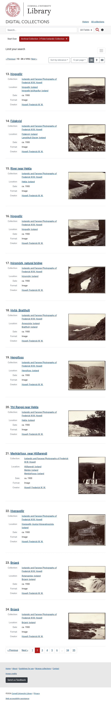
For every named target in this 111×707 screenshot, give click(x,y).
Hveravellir (17, 511)
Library (38, 9)
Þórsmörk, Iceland (30, 276)
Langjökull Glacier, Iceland (34, 137)
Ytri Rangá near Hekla (24, 407)
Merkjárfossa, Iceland (34, 473)
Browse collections (43, 668)
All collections (97, 22)
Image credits (11, 674)
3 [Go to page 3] (42, 650)
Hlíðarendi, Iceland (32, 466)
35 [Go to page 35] (74, 650)
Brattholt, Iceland (29, 327)
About (14, 668)
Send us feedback (17, 680)
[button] (44, 39)
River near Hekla (21, 168)
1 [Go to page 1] (32, 650)
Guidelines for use (26, 668)
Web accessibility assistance (17, 698)
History (85, 22)
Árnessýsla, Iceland (31, 323)
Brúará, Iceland (29, 579)
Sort (58, 60)
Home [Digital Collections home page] (8, 668)
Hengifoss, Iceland (30, 370)
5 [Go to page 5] (52, 650)
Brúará (14, 562)
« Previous (10, 59)
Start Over (12, 39)
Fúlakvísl (16, 121)
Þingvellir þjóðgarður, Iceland (35, 91)
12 (78, 59)
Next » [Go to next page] (25, 650)
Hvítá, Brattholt (20, 310)
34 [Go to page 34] (67, 650)
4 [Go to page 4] (47, 650)
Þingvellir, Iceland (30, 87)
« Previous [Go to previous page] (13, 650)
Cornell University (13, 9)
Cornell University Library (22, 693)
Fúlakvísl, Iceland (30, 134)
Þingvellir (16, 74)
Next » (34, 59)
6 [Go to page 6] (57, 650)
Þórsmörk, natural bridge (26, 263)
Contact (56, 668)
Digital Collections (27, 21)
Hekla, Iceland (28, 182)
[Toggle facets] (101, 50)
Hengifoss (17, 357)
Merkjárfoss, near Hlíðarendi (28, 453)
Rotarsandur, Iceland (31, 576)
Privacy (37, 693)
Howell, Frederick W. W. (32, 104)
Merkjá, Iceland (31, 470)
